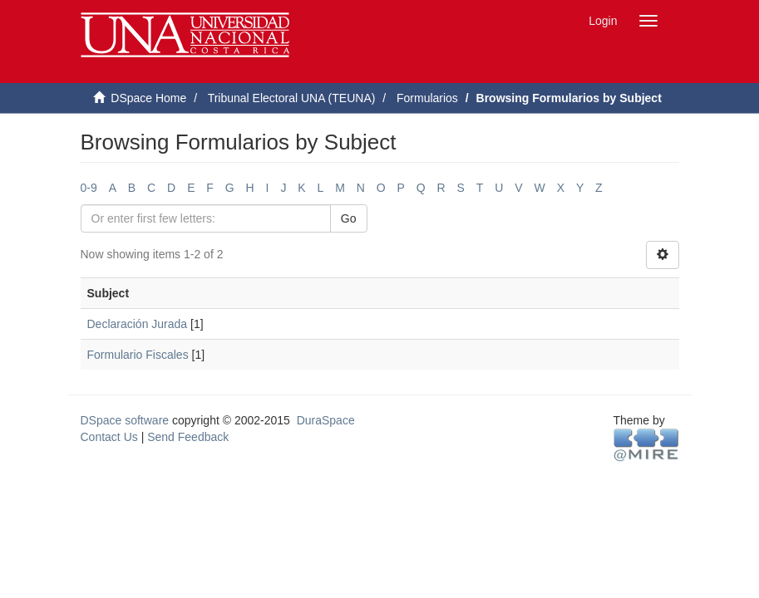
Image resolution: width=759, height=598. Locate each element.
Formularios (427, 98)
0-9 (89, 187)
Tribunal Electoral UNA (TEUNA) (292, 98)
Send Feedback (188, 437)
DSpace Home (148, 98)
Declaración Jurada (137, 324)
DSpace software (125, 420)
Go (349, 218)
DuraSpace (326, 420)
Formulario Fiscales (138, 354)
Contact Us (109, 437)
